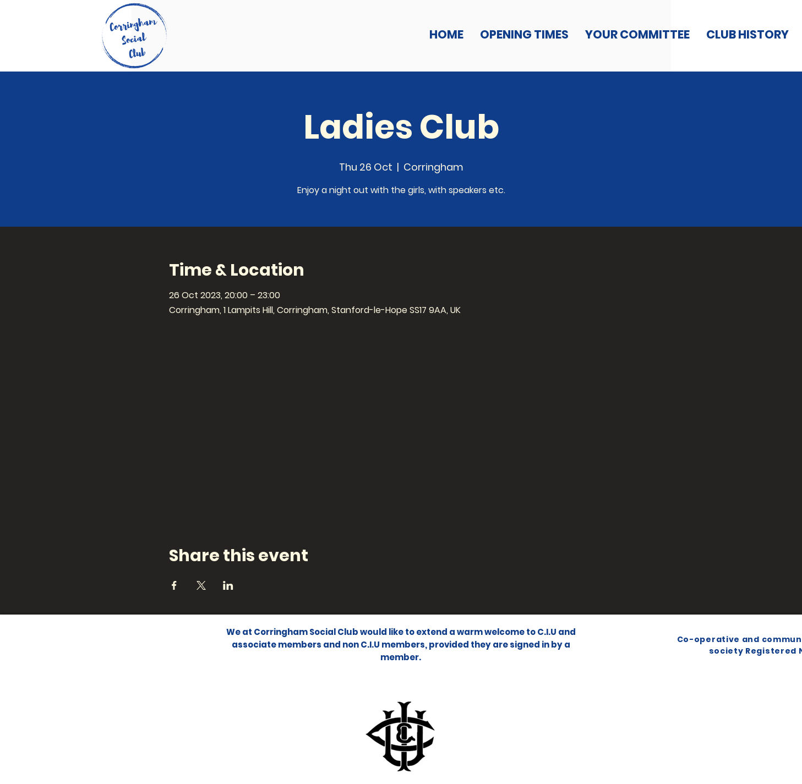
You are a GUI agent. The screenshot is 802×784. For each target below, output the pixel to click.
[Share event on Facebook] (174, 585)
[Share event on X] (201, 585)
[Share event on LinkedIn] (228, 585)
